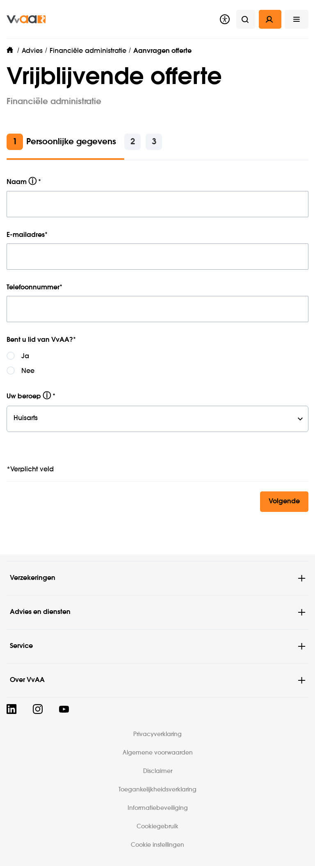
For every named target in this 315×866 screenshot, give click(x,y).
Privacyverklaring (157, 734)
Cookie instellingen (157, 845)
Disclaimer (157, 771)
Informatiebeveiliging (158, 808)
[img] (26, 19)
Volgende (284, 501)
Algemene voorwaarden (158, 753)
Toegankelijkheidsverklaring (157, 790)
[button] (296, 19)
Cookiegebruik (157, 827)
